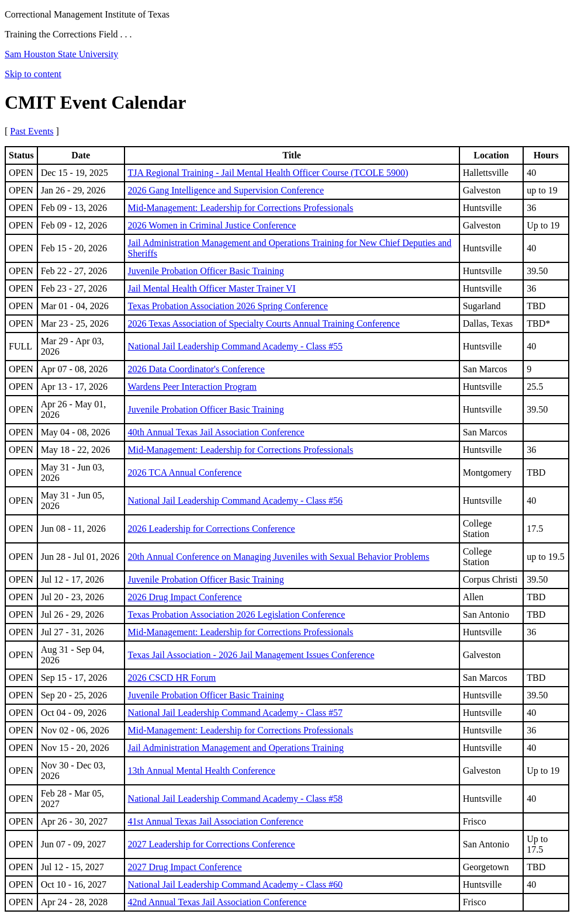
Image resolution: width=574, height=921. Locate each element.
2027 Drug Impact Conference (185, 867)
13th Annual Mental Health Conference (201, 770)
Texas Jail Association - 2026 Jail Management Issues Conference (251, 655)
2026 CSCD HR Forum (172, 678)
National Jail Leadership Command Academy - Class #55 (235, 346)
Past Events (31, 131)
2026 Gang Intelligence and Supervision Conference (226, 190)
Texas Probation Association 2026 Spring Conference (228, 306)
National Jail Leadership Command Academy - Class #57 (235, 713)
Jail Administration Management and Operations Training (236, 748)
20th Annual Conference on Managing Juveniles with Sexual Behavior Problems (279, 557)
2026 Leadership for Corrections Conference (211, 529)
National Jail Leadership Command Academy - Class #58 (235, 799)
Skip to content (33, 74)
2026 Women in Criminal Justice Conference (212, 225)
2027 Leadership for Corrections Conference (211, 844)
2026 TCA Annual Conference (185, 472)
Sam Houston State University (61, 54)
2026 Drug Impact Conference (185, 597)
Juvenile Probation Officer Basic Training (206, 271)
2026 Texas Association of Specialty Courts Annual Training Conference (264, 323)
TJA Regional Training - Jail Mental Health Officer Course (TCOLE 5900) (268, 173)
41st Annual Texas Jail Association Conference (215, 821)
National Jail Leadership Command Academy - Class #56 (235, 500)
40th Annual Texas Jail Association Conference (216, 432)
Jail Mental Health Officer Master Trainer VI (212, 288)
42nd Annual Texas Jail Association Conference (217, 902)
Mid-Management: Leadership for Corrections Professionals (241, 208)
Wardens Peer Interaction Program (192, 387)
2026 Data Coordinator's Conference (196, 369)
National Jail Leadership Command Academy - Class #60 (235, 884)
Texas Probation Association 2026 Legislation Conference (236, 614)
